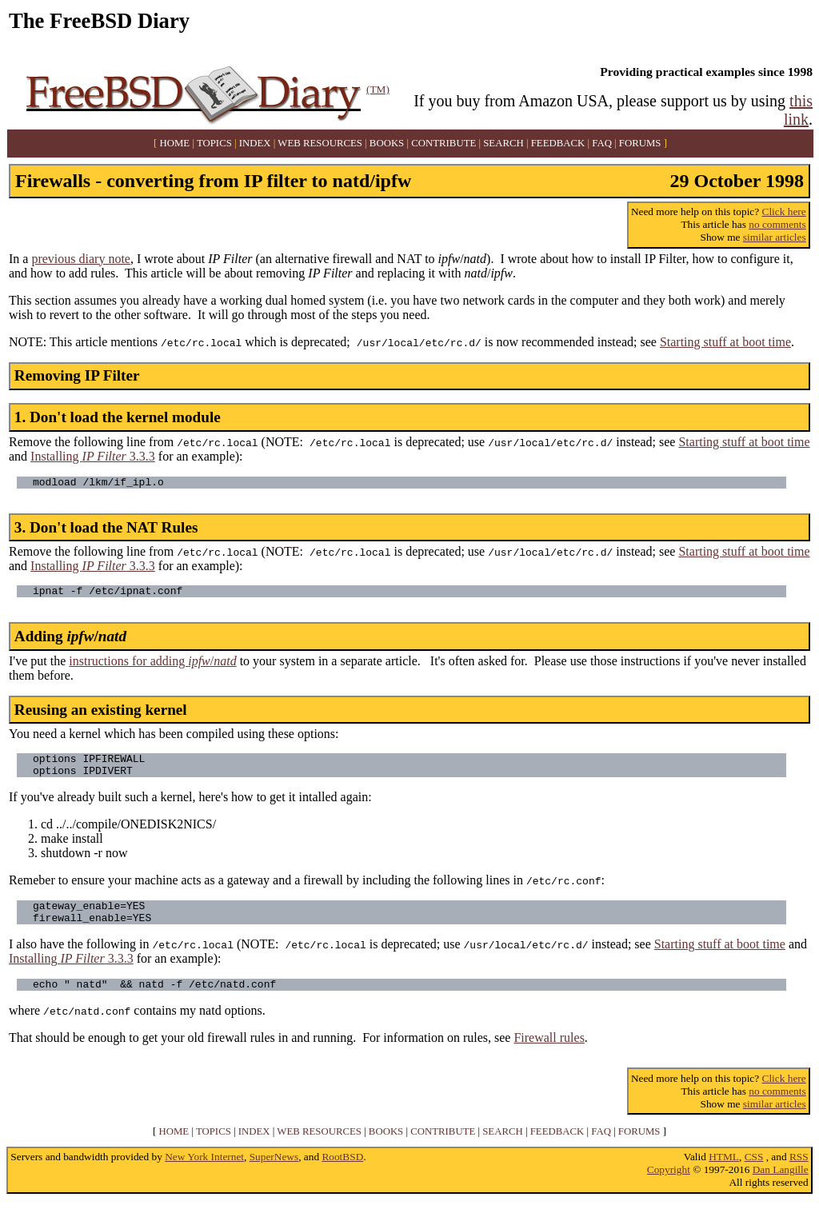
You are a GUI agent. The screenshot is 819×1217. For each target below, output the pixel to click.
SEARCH (503, 143)
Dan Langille (781, 1186)
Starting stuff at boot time (725, 342)
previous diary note (80, 258)
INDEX (255, 143)
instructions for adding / (152, 665)
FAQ (602, 143)
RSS (799, 1173)
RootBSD (342, 1173)
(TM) (378, 89)
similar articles (774, 237)
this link (798, 110)
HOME (175, 143)
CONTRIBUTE (443, 143)
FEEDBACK (558, 143)
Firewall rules (548, 1054)
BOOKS (387, 143)
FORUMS (640, 143)
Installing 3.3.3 (92, 456)
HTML (724, 1173)
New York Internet (204, 1173)
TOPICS (214, 143)
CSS (754, 1173)
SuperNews (274, 1173)
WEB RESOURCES (320, 143)
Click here (784, 211)
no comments (777, 224)
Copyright (668, 1186)
